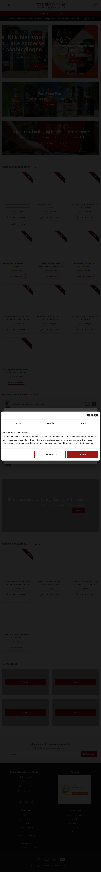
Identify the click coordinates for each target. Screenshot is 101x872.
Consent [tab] (18, 423)
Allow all (82, 454)
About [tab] (83, 423)
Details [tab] (50, 423)
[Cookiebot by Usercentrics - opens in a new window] (86, 415)
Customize (50, 454)
